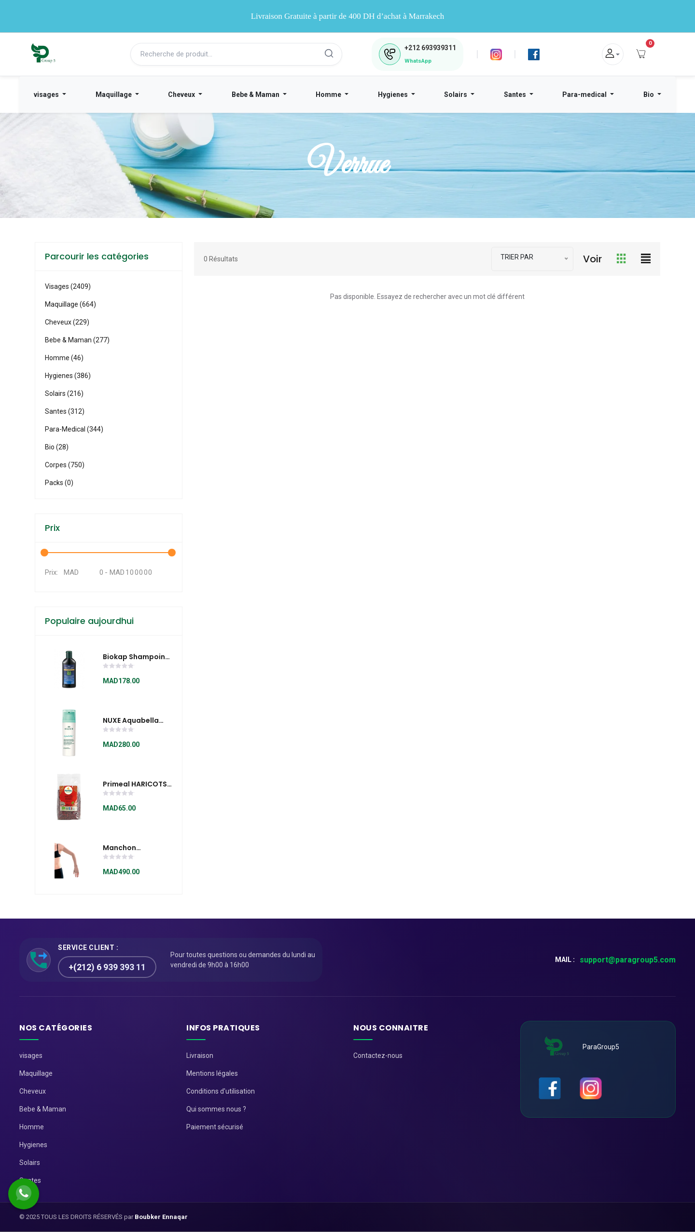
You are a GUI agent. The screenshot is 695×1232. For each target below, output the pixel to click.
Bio (649, 94)
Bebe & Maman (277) (77, 340)
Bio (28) (57, 447)
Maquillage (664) (70, 304)
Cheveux (182, 94)
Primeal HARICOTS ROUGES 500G (135, 784)
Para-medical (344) (74, 429)
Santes (516, 94)
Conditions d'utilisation (220, 1091)
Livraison (199, 1055)
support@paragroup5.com (628, 959)
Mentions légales (212, 1073)
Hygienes (393, 94)
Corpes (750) (64, 465)
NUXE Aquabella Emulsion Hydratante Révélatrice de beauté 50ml (131, 721)
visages (47, 94)
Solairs (456, 94)
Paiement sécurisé (214, 1127)
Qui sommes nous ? (216, 1109)
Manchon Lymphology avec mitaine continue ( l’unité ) (135, 848)
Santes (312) (64, 411)
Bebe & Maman (256, 94)
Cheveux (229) (67, 322)
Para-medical (585, 94)
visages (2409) (68, 286)
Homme (329, 94)
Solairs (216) (64, 393)
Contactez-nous (378, 1055)
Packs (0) (59, 483)
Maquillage (114, 94)
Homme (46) (64, 358)
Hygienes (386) (68, 375)
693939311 (430, 48)
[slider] (119, 667)
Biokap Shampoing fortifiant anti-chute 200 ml (136, 657)
